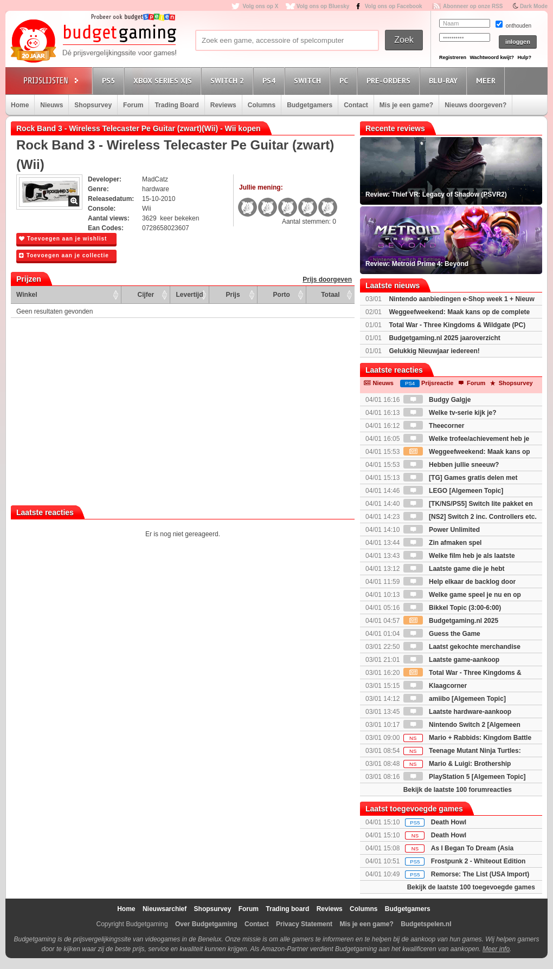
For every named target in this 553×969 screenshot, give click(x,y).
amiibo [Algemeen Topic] (454, 699)
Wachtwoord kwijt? (492, 57)
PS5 (110, 80)
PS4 (270, 80)
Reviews (223, 105)
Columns (261, 105)
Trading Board (176, 105)
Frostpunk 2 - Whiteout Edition (478, 861)
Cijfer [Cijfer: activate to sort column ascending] (146, 294)
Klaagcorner (435, 686)
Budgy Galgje (437, 400)
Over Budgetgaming (206, 924)
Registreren (452, 57)
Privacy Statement (304, 924)
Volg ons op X (260, 6)
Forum (133, 105)
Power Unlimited (441, 530)
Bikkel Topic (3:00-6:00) (452, 608)
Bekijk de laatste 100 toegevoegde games (471, 887)
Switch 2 (228, 80)
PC (345, 80)
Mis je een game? (406, 105)
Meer (487, 80)
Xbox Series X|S (164, 80)
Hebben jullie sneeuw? (451, 465)
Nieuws (51, 105)
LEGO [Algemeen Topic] (453, 491)
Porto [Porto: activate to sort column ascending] (281, 294)
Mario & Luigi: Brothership (457, 764)
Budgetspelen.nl (426, 924)
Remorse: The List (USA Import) (480, 874)
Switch (309, 80)
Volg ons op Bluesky (323, 6)
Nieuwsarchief (165, 909)
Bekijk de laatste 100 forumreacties (457, 790)
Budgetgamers (309, 105)
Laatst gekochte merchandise (461, 647)
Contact (356, 105)
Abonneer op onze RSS (473, 6)
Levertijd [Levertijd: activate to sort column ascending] (189, 294)
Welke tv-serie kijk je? (450, 413)
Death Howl (448, 822)
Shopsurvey (93, 105)
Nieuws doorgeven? (475, 105)
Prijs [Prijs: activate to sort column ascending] (233, 294)
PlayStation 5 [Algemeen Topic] (464, 777)
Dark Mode (534, 6)
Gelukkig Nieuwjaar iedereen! (434, 351)
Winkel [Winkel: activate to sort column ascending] (26, 294)
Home (20, 105)
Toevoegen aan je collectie (64, 255)
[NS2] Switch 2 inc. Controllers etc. (470, 517)
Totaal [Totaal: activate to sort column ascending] (330, 294)
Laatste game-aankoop (451, 660)
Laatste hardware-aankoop (457, 712)
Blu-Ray (445, 80)
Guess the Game (441, 634)
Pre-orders (390, 80)
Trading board (287, 909)
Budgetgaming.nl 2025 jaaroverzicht (444, 338)
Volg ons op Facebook (393, 6)
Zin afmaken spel (442, 543)
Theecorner (434, 426)
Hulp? (524, 57)
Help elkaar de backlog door (459, 582)
